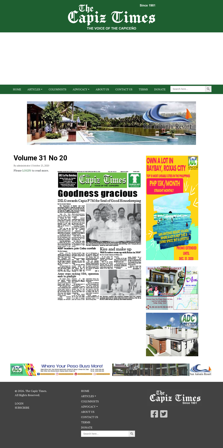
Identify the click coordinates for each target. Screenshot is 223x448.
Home (17, 89)
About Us (102, 89)
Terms (143, 89)
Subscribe (22, 408)
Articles (33, 89)
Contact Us (123, 89)
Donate (160, 89)
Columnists (57, 89)
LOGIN (27, 170)
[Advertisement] (111, 58)
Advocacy (80, 89)
